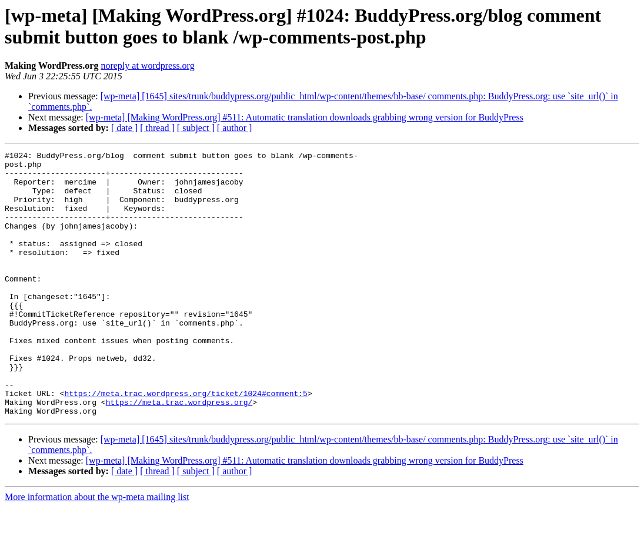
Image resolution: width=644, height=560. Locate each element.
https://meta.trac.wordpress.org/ (179, 453)
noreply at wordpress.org (147, 66)
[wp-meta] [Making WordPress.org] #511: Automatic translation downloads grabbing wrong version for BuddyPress (304, 117)
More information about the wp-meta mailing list (97, 550)
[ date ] (124, 128)
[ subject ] (196, 128)
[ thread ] (157, 128)
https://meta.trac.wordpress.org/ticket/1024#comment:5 (185, 442)
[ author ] (234, 128)
